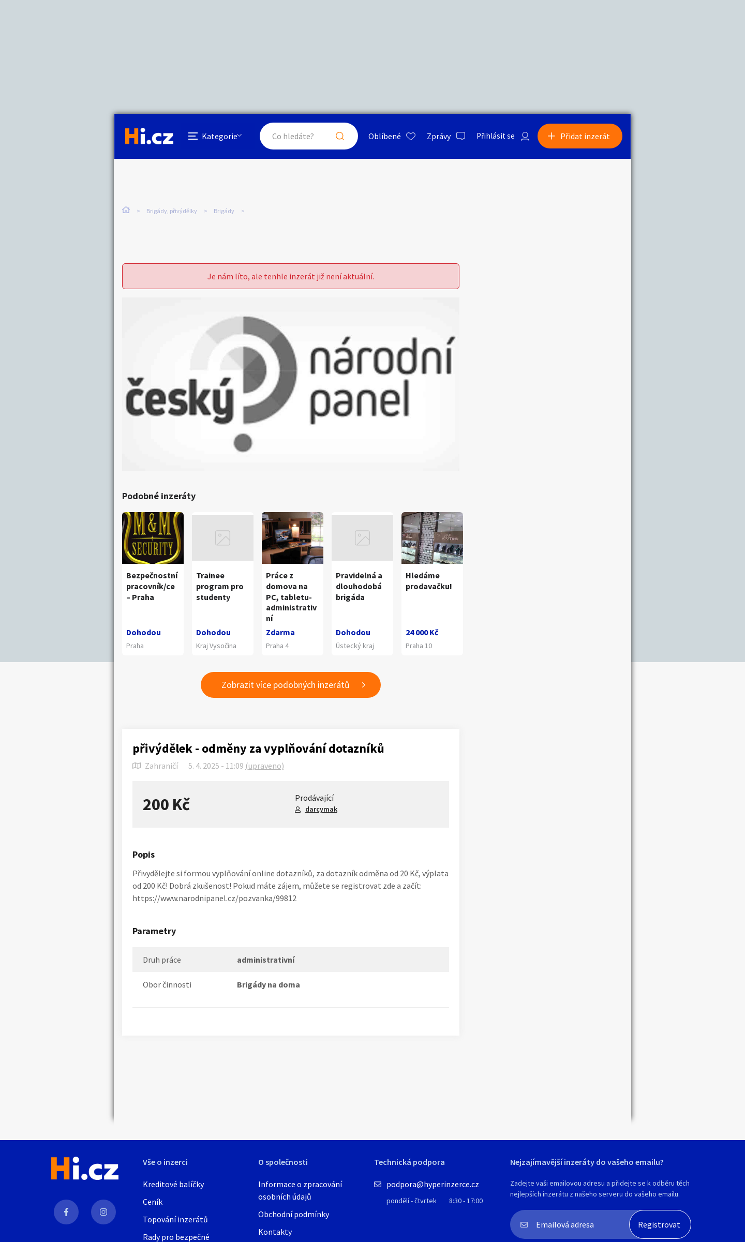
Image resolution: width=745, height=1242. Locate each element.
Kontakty (275, 1231)
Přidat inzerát (585, 136)
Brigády (224, 211)
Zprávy (434, 136)
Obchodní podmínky (293, 1214)
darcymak (321, 809)
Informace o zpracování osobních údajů (300, 1190)
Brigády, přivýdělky (171, 211)
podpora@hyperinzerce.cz (432, 1184)
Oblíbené (380, 136)
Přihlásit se (492, 136)
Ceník (152, 1201)
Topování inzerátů (175, 1219)
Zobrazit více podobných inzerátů (285, 685)
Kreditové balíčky (173, 1184)
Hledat (335, 136)
